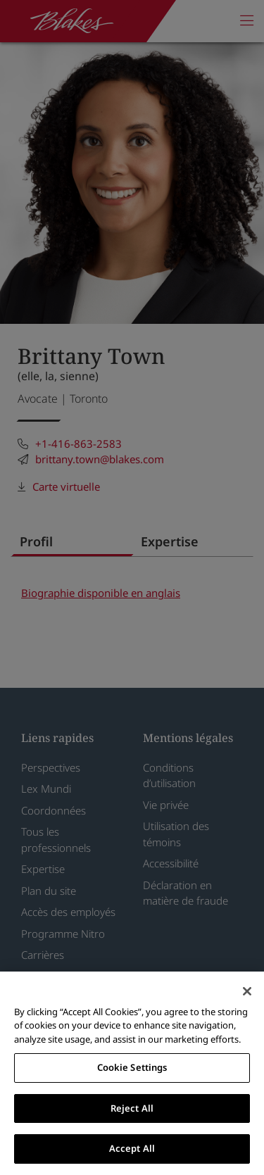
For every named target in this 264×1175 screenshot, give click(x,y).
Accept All (132, 1148)
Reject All (132, 1108)
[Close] (247, 991)
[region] (132, 1073)
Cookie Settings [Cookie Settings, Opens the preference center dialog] (132, 1067)
